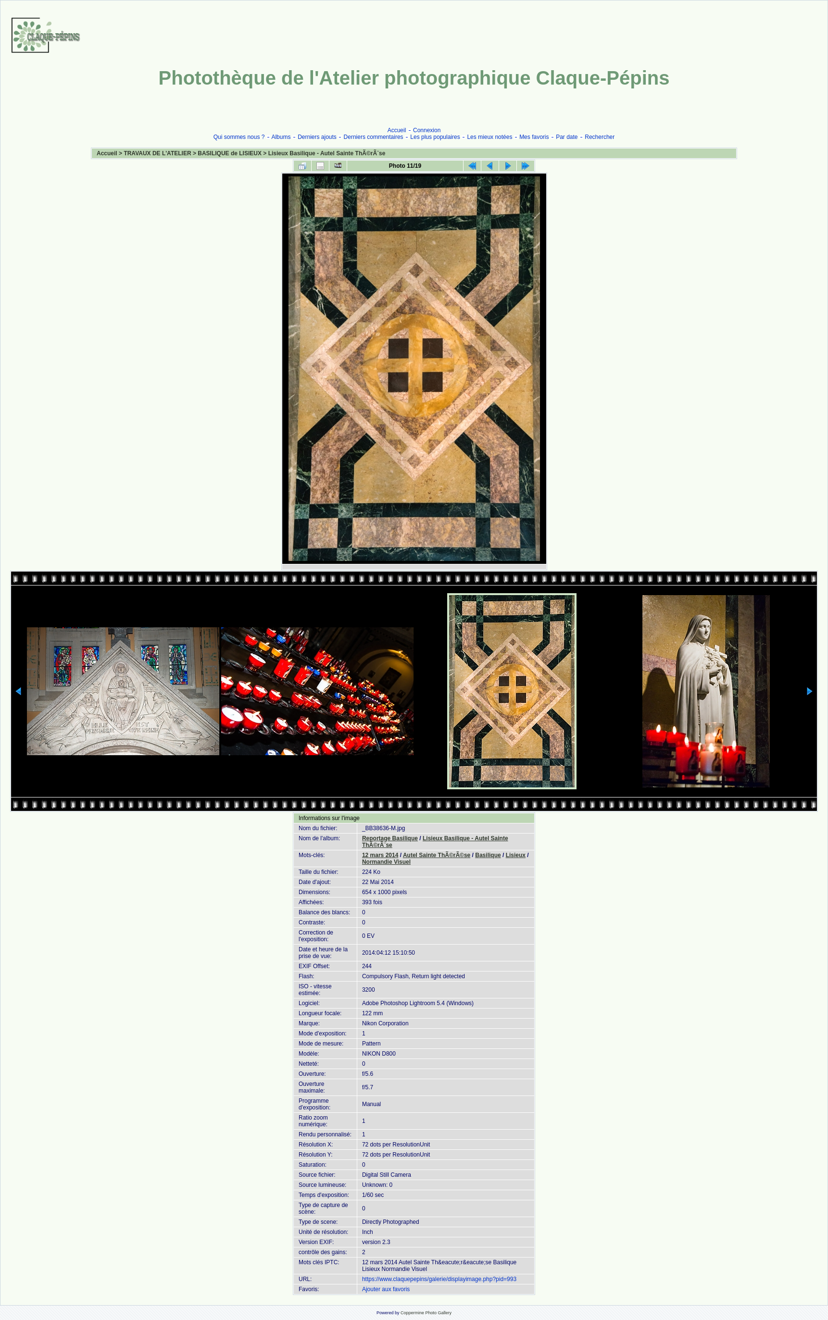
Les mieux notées (489, 137)
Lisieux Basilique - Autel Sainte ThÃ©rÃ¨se (327, 153)
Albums (280, 137)
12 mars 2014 (380, 855)
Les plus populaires (435, 137)
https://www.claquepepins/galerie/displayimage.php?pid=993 (439, 1279)
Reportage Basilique (390, 838)
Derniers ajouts (317, 137)
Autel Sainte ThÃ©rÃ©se (436, 855)
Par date (566, 137)
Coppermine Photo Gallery (426, 1312)
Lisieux (516, 855)
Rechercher (600, 137)
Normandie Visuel (386, 862)
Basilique (488, 855)
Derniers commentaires (373, 137)
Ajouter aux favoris (386, 1289)
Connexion (426, 130)
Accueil (397, 130)
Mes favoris (534, 137)
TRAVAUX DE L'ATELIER (157, 153)
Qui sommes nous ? (239, 137)
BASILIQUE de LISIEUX (230, 153)
